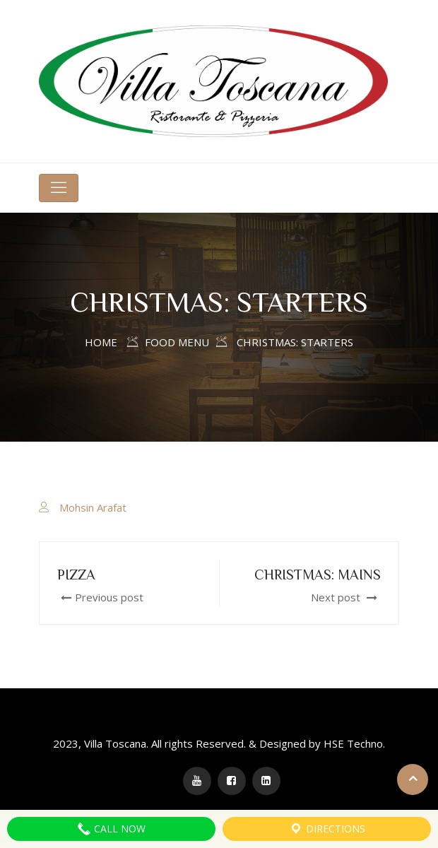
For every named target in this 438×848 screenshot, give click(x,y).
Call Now (111, 829)
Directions (327, 829)
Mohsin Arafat (92, 507)
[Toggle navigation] (58, 188)
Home (101, 342)
